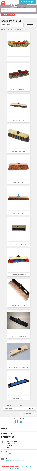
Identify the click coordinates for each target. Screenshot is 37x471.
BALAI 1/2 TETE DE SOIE (18, 59)
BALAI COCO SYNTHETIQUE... (18, 244)
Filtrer (30, 25)
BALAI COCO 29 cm (18, 182)
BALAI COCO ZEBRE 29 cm (18, 151)
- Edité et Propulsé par (18, 467)
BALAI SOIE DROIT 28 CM (18, 90)
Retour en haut (27, 414)
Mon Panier (27, 2)
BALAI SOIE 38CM (18, 121)
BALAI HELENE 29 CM (18, 306)
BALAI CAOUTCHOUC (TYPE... (18, 336)
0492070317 (9, 453)
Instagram (20, 421)
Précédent (8, 409)
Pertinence (12, 25)
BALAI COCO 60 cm (18, 213)
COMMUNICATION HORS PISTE (18, 469)
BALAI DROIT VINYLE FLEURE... (18, 275)
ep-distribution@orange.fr (15, 461)
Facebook (16, 421)
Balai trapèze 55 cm (18, 398)
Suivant (31, 409)
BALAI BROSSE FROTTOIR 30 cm (18, 367)
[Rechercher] (18, 10)
